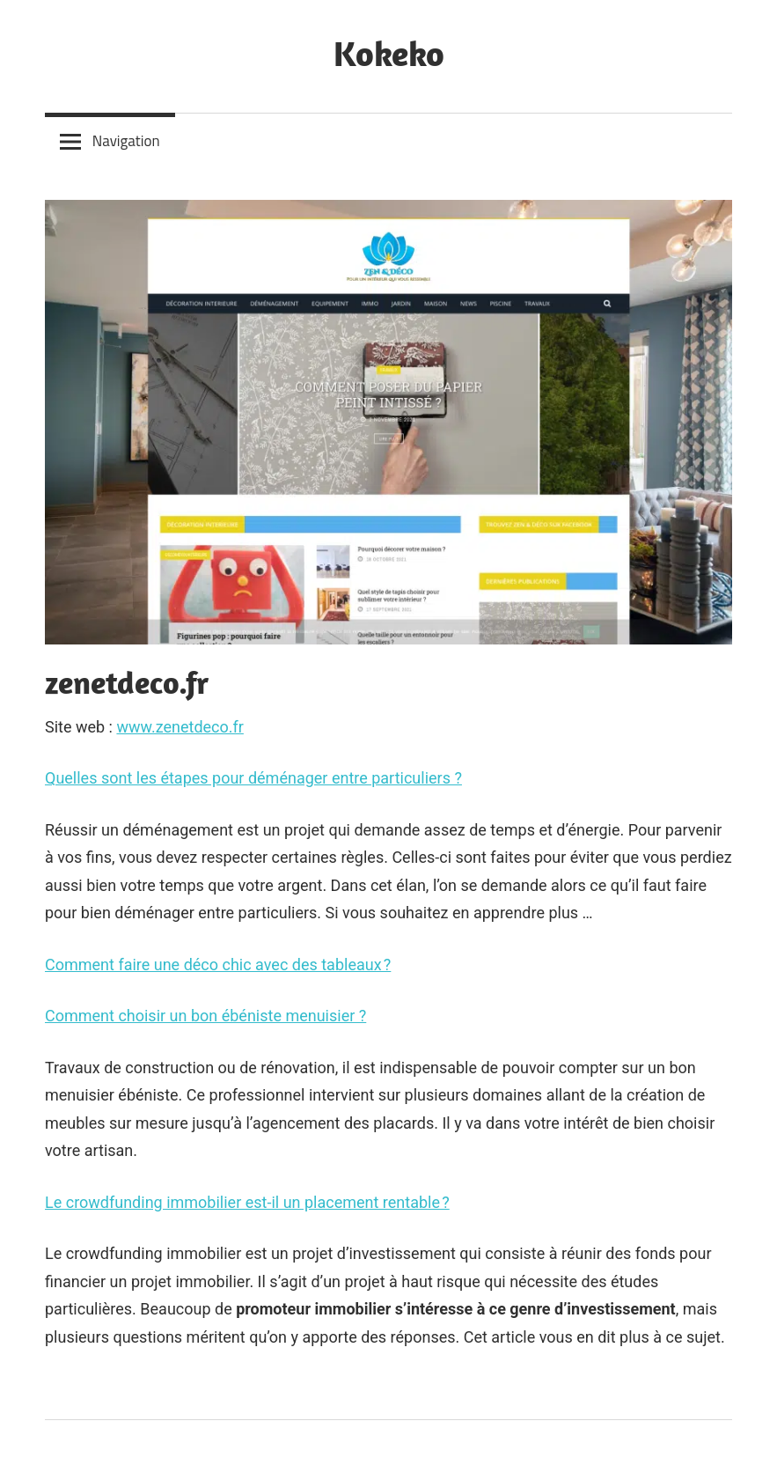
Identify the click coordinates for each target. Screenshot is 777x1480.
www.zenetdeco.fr (179, 727)
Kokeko (389, 53)
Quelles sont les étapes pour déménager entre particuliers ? (253, 778)
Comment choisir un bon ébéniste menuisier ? (205, 1015)
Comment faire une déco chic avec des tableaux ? (218, 964)
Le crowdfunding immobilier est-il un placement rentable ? (247, 1202)
